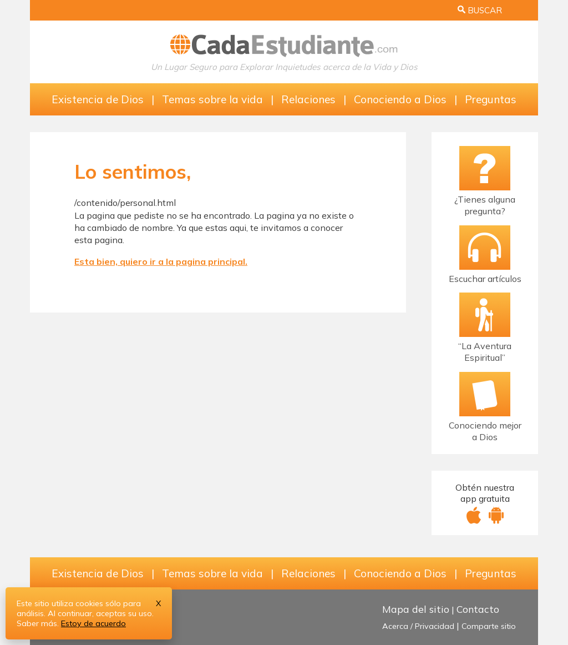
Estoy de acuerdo (93, 623)
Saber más (37, 623)
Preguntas (490, 99)
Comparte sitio (489, 626)
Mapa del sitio (415, 609)
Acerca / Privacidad (418, 626)
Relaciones (308, 99)
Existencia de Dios (98, 99)
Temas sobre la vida (212, 99)
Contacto (478, 609)
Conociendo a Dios (400, 99)
